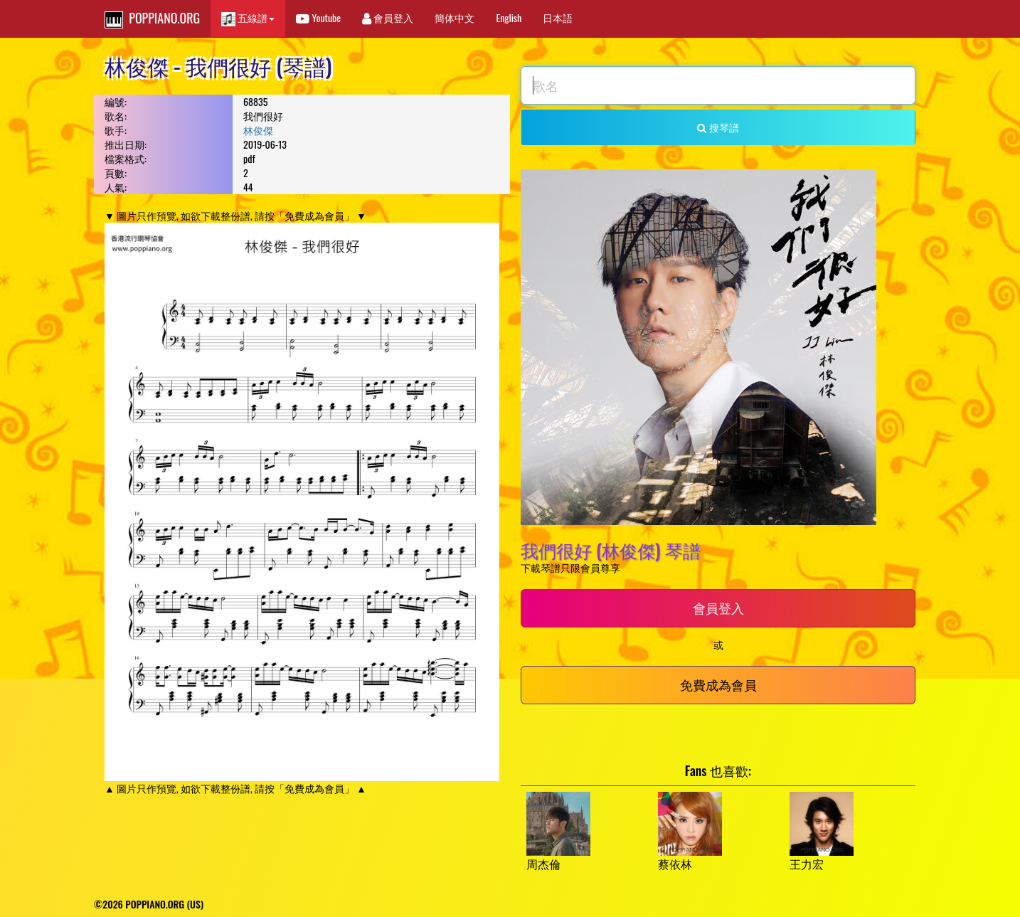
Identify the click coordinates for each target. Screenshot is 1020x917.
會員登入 (387, 17)
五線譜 (248, 18)
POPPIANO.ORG (152, 18)
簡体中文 (454, 17)
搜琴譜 (717, 127)
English (508, 17)
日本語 (558, 17)
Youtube (318, 17)
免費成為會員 (718, 684)
